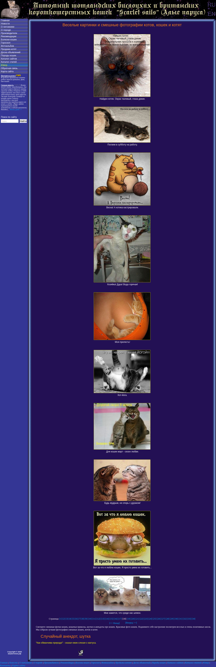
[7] (79, 618)
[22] (141, 618)
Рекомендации (8, 36)
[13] (103, 618)
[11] (94, 618)
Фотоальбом (7, 46)
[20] (133, 618)
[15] (111, 618)
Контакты (5, 665)
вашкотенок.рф (14, 654)
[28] (167, 618)
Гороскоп (5, 42)
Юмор (4, 65)
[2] (63, 618)
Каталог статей (9, 62)
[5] (73, 618)
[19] (129, 618)
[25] (154, 618)
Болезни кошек (9, 39)
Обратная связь (9, 68)
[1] (60, 618)
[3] (67, 618)
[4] (70, 618)
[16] (116, 618)
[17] (120, 618)
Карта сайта (7, 71)
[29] (172, 618)
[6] (76, 618)
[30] (176, 618)
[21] (137, 618)
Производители (9, 33)
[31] (180, 618)
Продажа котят (9, 49)
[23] (146, 618)
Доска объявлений (10, 52)
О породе (6, 30)
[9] (86, 618)
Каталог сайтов (9, 58)
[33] (189, 618)
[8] (83, 618)
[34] (193, 618)
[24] (150, 618)
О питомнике (7, 27)
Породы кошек (8, 55)
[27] (163, 618)
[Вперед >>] (130, 622)
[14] (107, 618)
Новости (5, 23)
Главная (5, 20)
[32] (185, 618)
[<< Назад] (114, 623)
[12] (98, 618)
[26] (159, 618)
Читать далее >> (15, 110)
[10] (90, 618)
